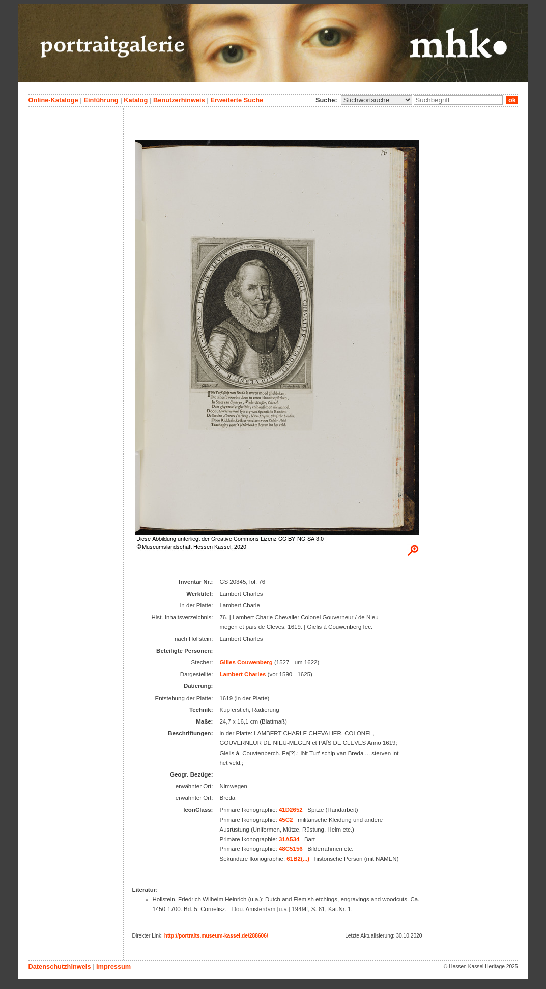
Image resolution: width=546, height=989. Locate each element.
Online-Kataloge (53, 100)
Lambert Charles (242, 674)
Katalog (136, 100)
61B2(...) (297, 859)
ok (512, 100)
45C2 (286, 820)
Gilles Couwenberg (245, 662)
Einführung (100, 100)
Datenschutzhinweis (59, 966)
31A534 (289, 839)
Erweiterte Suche (236, 100)
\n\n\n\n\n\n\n (376, 100)
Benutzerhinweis (179, 100)
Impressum (113, 966)
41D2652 (291, 810)
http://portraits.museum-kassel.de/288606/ (216, 936)
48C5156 (291, 849)
